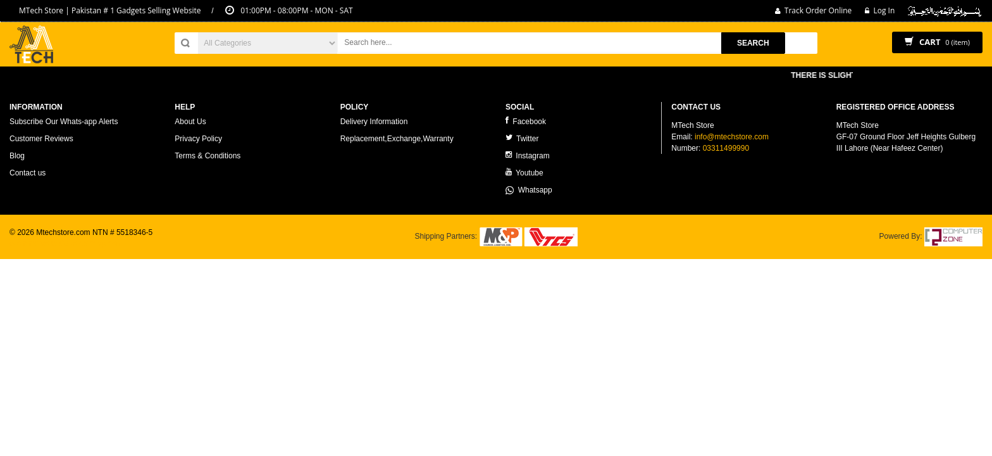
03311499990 (726, 148)
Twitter (521, 138)
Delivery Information (374, 121)
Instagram (527, 155)
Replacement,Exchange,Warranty (397, 138)
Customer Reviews (41, 138)
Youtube (524, 172)
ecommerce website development (66, 243)
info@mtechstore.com (732, 136)
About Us (190, 121)
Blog (17, 155)
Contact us (27, 172)
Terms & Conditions (207, 155)
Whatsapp (528, 190)
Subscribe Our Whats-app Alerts (63, 121)
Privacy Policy (198, 138)
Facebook (525, 121)
